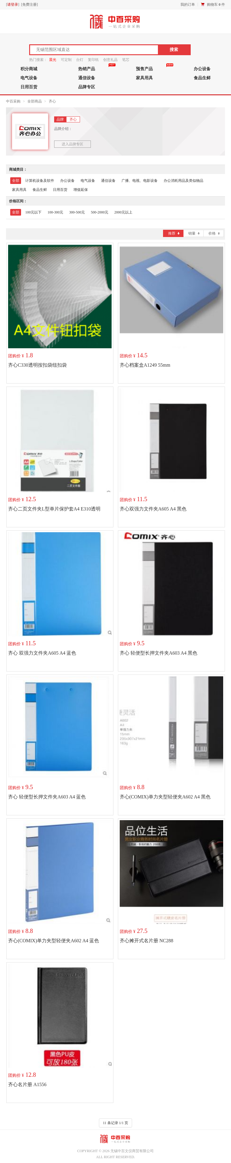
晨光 (52, 60)
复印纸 (93, 60)
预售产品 (144, 68)
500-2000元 (99, 212)
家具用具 (144, 77)
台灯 (79, 60)
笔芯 (125, 60)
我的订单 (187, 4)
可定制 (66, 60)
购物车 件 (216, 4)
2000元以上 (123, 212)
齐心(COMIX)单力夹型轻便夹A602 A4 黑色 (165, 796)
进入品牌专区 (72, 144)
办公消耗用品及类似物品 (183, 181)
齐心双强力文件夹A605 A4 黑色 (153, 508)
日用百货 (28, 86)
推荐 (174, 233)
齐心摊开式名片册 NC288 (146, 940)
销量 (194, 233)
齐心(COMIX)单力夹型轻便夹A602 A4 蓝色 (53, 940)
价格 (214, 233)
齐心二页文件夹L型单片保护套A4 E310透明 (54, 508)
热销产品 (86, 68)
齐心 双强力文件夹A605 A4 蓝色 (42, 653)
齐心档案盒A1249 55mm (145, 365)
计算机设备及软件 (39, 181)
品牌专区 (86, 86)
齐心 (52, 101)
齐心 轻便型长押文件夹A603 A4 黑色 (158, 653)
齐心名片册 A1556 (27, 1084)
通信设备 (86, 77)
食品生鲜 (202, 77)
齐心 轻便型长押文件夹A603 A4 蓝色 (47, 796)
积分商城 (28, 68)
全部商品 (34, 101)
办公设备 (202, 68)
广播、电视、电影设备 (140, 181)
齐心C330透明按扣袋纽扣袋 (37, 365)
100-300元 (55, 212)
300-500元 (77, 212)
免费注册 (29, 4)
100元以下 (33, 212)
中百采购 (13, 101)
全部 (15, 181)
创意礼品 (110, 60)
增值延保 (80, 190)
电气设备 (28, 77)
